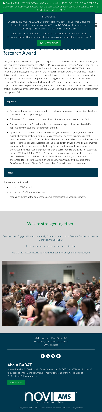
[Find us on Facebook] (43, 356)
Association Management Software (51, 397)
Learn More (16, 382)
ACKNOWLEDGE (49, 43)
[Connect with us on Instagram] (53, 356)
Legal (81, 408)
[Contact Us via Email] (58, 356)
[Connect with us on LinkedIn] (48, 356)
